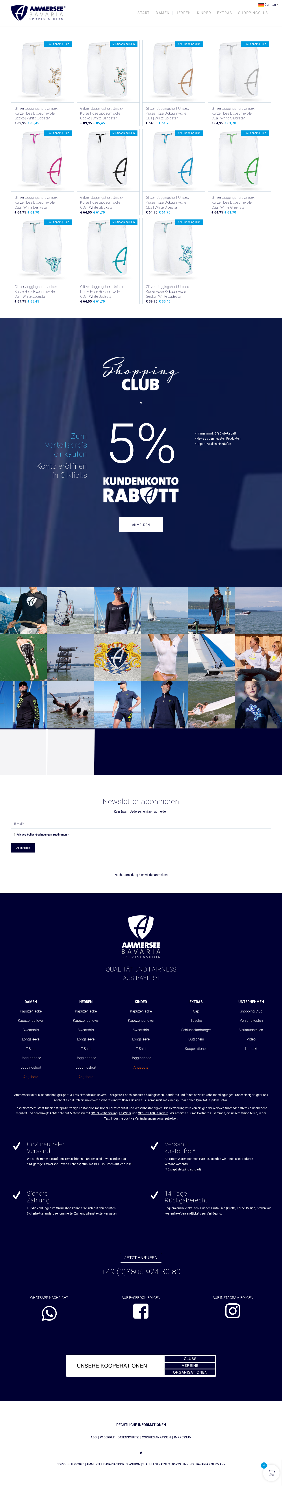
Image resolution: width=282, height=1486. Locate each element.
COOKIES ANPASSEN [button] (156, 1437)
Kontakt (251, 1049)
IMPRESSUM (182, 1437)
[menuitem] (144, 13)
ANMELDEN (141, 525)
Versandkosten (251, 1020)
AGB (94, 1437)
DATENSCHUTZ (128, 1437)
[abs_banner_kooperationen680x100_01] (141, 1366)
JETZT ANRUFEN (141, 1257)
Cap (196, 1011)
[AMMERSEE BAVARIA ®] (38, 13)
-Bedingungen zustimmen (43, 834)
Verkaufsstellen (251, 1030)
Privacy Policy (26, 834)
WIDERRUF (107, 1437)
